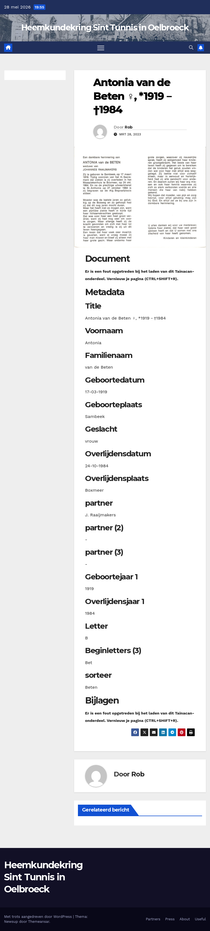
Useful (200, 919)
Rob (128, 127)
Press (169, 919)
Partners (153, 919)
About (185, 919)
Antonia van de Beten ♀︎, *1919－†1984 (133, 96)
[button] (191, 47)
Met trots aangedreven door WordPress (38, 917)
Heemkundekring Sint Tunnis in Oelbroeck (105, 27)
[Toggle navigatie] (100, 47)
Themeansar (38, 921)
